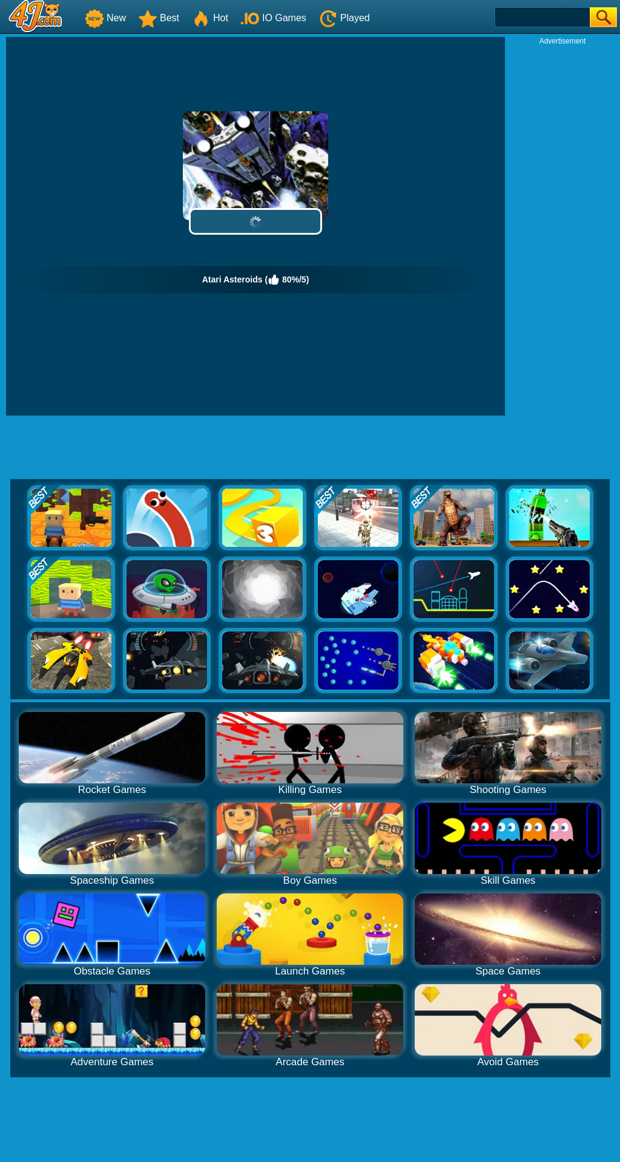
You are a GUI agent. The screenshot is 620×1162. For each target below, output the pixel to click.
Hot (209, 18)
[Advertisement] (562, 227)
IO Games (273, 18)
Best (158, 18)
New (105, 18)
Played (344, 18)
